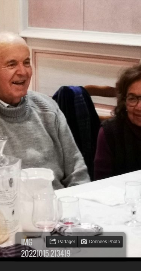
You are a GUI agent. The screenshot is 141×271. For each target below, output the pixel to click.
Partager (66, 241)
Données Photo (104, 241)
